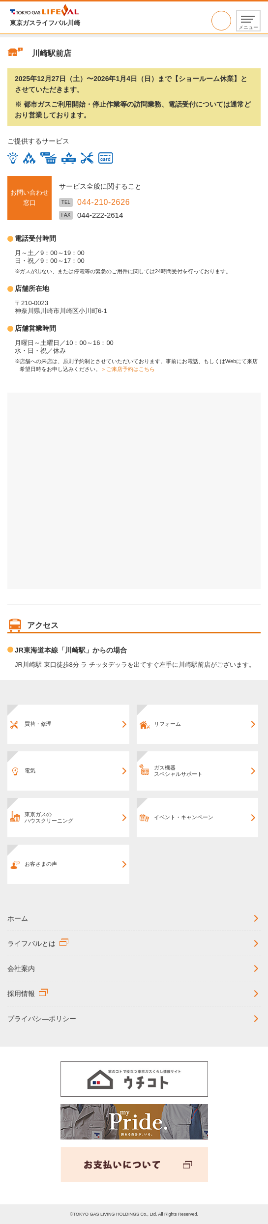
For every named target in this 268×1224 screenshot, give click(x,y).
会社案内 (21, 968)
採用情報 (21, 993)
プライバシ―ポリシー (41, 1019)
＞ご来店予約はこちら (128, 369)
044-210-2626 (221, 20)
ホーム (17, 918)
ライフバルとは (31, 943)
